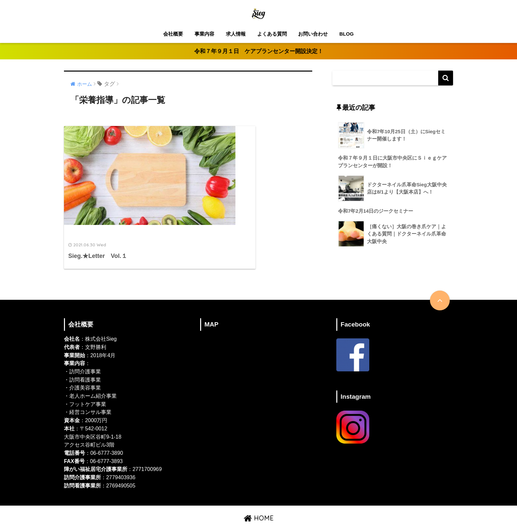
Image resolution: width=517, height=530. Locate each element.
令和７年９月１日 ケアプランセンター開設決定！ (258, 51)
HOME (259, 503)
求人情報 (236, 34)
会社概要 (173, 34)
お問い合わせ (313, 34)
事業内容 (204, 34)
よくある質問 (272, 34)
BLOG (346, 34)
